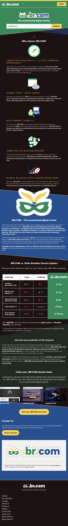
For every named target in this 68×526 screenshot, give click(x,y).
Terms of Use (6, 514)
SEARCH (56, 26)
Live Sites (5, 501)
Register (5, 496)
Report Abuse (6, 519)
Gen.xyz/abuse (55, 465)
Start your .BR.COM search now (34, 412)
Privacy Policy (6, 511)
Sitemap (4, 509)
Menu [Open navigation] (61, 4)
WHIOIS (4, 503)
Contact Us (5, 506)
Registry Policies (7, 516)
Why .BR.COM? (7, 498)
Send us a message (10, 433)
